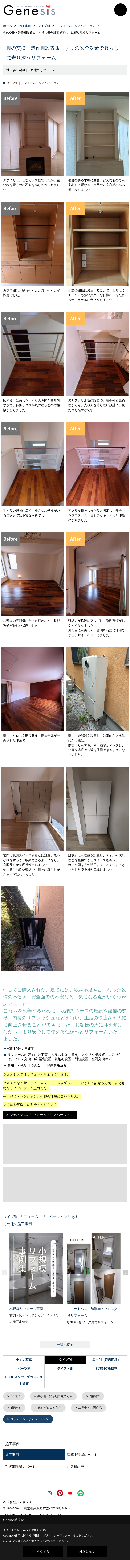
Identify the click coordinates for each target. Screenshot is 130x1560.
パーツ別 (24, 1368)
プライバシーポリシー (56, 1535)
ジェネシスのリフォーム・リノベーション (41, 1115)
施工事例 (12, 1456)
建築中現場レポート (82, 1456)
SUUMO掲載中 (106, 1368)
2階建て (98, 1396)
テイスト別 (65, 1368)
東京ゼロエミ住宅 (51, 1408)
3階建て (16, 1408)
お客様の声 (75, 1468)
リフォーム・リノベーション (31, 1420)
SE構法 (16, 1396)
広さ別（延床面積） (106, 1360)
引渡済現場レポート (20, 1468)
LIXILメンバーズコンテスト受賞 (24, 1380)
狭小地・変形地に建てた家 (57, 1396)
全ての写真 (24, 1360)
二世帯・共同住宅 (94, 1408)
